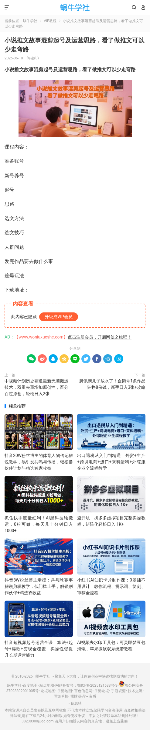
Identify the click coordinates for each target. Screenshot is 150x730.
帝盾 (92, 696)
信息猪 (76, 703)
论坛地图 (48, 691)
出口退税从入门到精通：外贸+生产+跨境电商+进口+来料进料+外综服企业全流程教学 (111, 462)
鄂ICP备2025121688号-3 (97, 685)
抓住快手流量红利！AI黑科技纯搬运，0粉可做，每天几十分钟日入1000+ (39, 524)
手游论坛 (101, 691)
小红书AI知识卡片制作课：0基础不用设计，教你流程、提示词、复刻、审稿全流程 (111, 586)
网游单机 (61, 696)
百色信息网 (83, 691)
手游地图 (64, 691)
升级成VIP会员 (59, 316)
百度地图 (30, 685)
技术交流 (135, 691)
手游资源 (118, 691)
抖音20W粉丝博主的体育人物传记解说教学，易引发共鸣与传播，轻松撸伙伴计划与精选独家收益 (39, 462)
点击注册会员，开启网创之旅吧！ (99, 337)
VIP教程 (50, 21)
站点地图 (46, 685)
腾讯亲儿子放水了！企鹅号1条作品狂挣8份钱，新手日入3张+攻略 (112, 384)
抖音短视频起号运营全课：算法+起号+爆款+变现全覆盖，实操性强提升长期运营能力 (39, 649)
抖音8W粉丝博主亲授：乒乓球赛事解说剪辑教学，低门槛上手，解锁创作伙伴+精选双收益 (39, 586)
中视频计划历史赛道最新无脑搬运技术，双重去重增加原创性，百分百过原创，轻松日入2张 (36, 387)
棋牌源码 (77, 696)
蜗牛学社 (75, 7)
